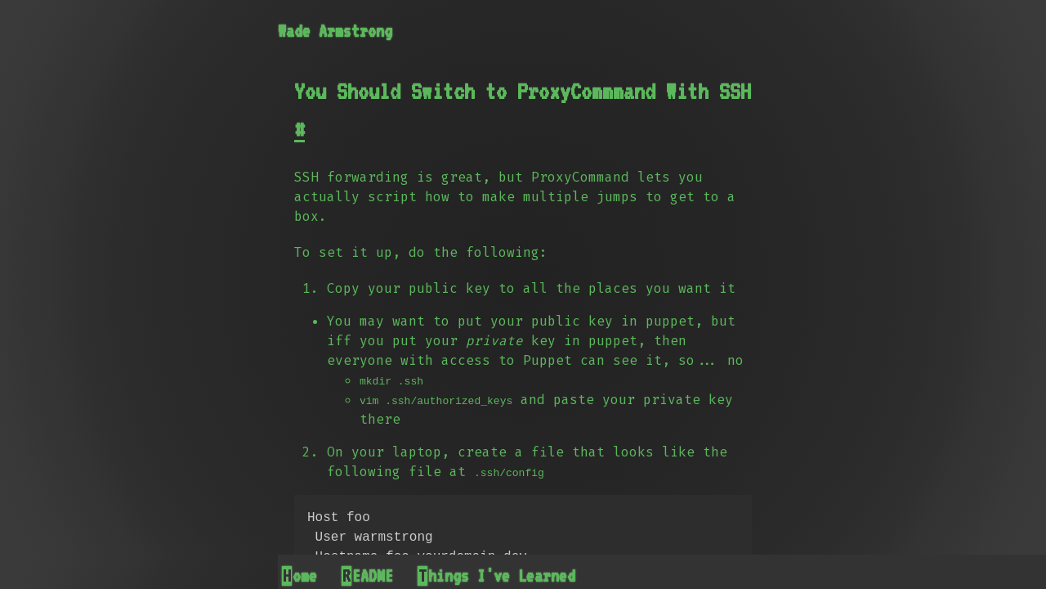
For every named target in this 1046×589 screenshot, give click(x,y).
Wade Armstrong (335, 31)
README (367, 576)
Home (300, 576)
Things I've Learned (496, 576)
